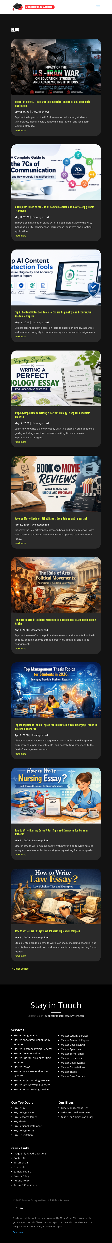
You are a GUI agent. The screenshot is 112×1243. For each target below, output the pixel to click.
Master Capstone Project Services (33, 1049)
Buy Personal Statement (28, 1126)
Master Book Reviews (73, 1044)
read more (20, 130)
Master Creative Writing (27, 1053)
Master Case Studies (73, 1076)
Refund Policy (22, 1180)
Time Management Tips (74, 1108)
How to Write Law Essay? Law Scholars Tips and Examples (47, 931)
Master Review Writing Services (32, 1085)
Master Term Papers (73, 1053)
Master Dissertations (73, 1067)
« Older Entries (20, 968)
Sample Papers (22, 1171)
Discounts (19, 1167)
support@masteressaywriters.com (65, 1015)
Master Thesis (69, 1071)
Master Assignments (26, 1035)
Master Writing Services (75, 1035)
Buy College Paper (24, 1112)
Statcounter (18, 1232)
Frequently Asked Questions (30, 1153)
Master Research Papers (75, 1040)
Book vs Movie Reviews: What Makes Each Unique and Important (51, 518)
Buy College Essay (24, 1130)
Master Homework (71, 1058)
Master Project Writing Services (32, 1080)
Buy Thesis (20, 1121)
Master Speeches (71, 1049)
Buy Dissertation (23, 1135)
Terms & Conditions (25, 1185)
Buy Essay (19, 1108)
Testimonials (21, 1162)
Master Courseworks (73, 1062)
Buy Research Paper (25, 1117)
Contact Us (20, 1158)
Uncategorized (40, 111)
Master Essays (22, 1067)
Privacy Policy (21, 1176)
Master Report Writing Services (32, 1089)
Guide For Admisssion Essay (77, 1117)
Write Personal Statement (76, 1112)
